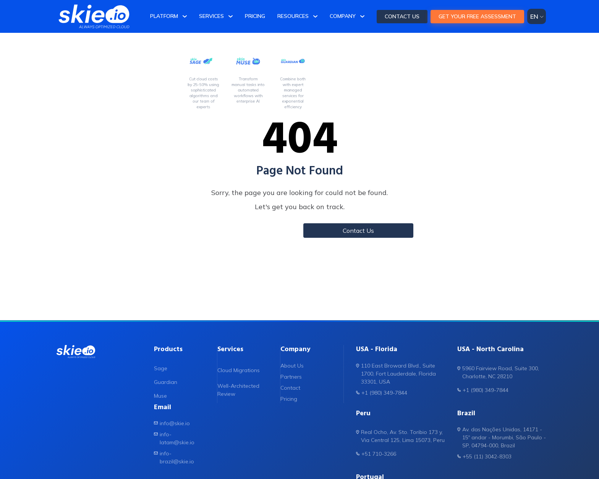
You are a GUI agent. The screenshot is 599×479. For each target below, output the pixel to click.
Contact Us (358, 230)
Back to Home (241, 230)
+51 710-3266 (376, 453)
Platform (164, 16)
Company (343, 16)
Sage (160, 368)
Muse (160, 395)
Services (211, 16)
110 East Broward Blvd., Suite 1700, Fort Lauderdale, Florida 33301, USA (396, 373)
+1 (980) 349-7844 (381, 392)
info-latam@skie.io (174, 438)
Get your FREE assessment (477, 16)
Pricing (255, 16)
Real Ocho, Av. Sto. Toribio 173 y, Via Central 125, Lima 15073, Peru (400, 436)
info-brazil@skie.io (174, 457)
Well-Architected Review (238, 389)
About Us (292, 365)
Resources (293, 16)
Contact (290, 387)
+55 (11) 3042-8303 (484, 456)
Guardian (165, 382)
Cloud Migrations (238, 370)
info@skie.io (172, 423)
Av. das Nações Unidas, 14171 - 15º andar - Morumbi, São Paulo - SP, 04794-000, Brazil (501, 437)
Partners (291, 376)
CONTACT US (402, 16)
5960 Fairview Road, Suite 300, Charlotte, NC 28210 (498, 372)
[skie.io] (94, 16)
